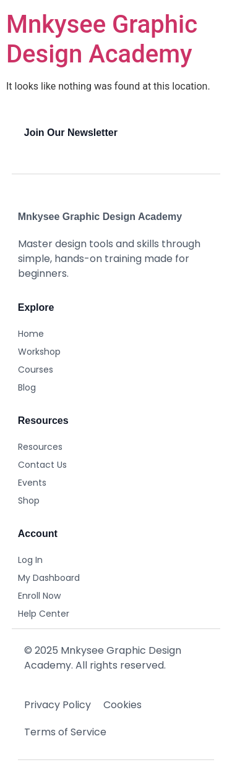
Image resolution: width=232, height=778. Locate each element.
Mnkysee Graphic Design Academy (101, 39)
